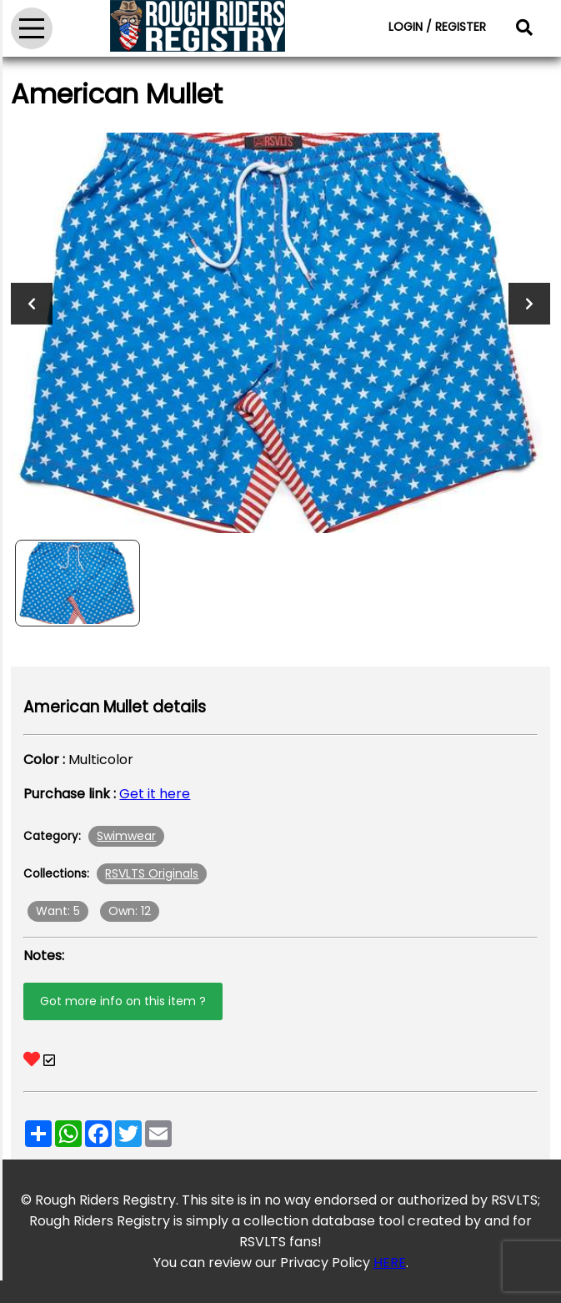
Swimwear (126, 836)
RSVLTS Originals (151, 873)
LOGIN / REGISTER (437, 26)
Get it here (154, 793)
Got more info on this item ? (123, 1001)
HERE (389, 1262)
